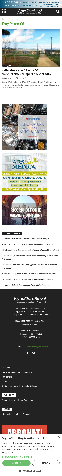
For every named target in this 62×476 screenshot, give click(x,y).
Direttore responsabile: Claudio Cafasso (19, 386)
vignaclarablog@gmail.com (36, 347)
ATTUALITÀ (6, 66)
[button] (31, 456)
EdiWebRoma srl (34, 331)
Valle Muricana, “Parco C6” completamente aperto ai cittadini (27, 72)
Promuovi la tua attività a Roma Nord (18, 400)
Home (4, 19)
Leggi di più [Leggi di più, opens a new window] (7, 452)
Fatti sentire (7, 377)
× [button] (58, 437)
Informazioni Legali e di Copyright (16, 414)
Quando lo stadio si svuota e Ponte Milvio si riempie (28, 239)
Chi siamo (6, 368)
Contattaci (6, 381)
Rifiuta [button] (46, 463)
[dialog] (31, 455)
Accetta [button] (16, 463)
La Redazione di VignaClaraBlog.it (17, 372)
